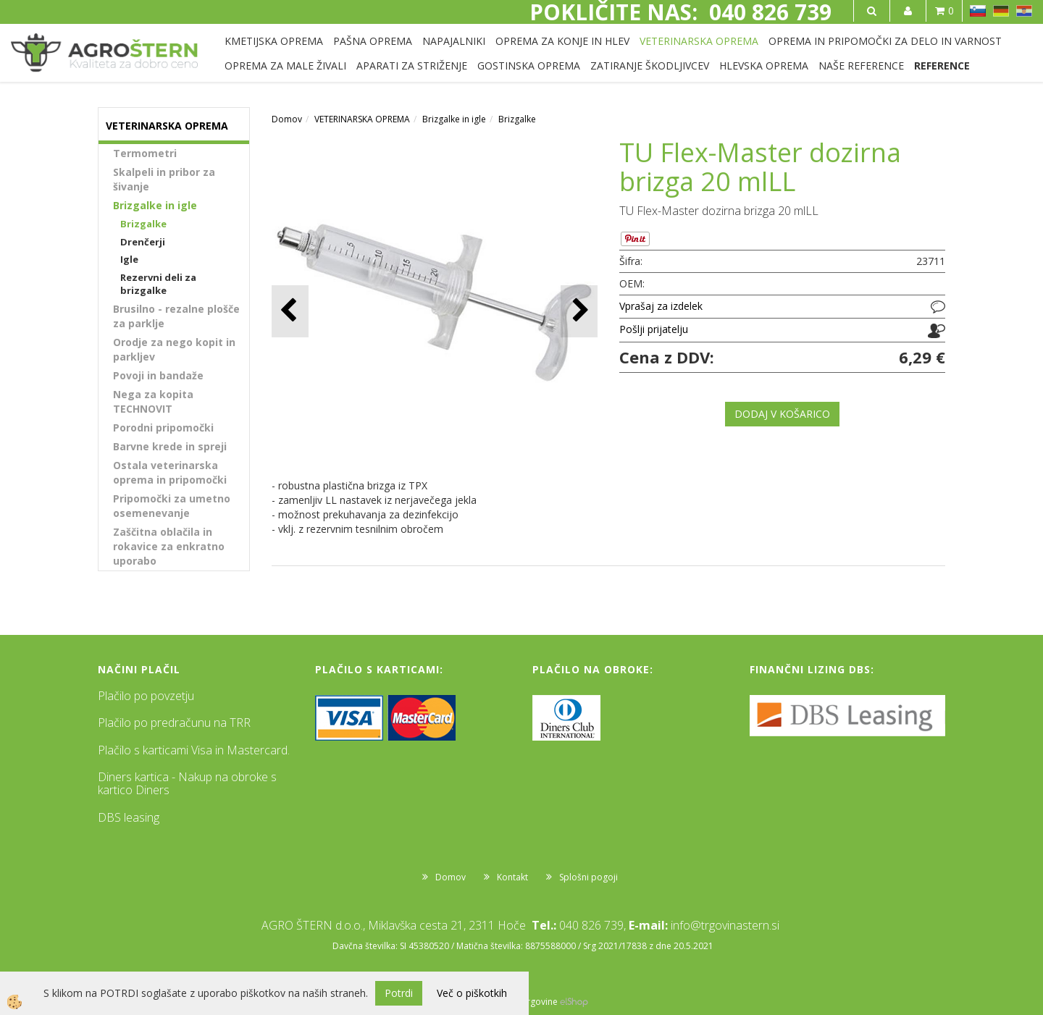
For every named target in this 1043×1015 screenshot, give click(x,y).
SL (978, 11)
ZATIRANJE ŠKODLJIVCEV (649, 65)
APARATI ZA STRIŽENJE (411, 65)
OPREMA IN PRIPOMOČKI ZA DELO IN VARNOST (885, 41)
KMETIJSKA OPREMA (274, 41)
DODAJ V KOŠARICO (782, 414)
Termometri (145, 153)
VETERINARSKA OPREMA (699, 41)
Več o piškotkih (472, 993)
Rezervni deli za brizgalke (158, 284)
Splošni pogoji (588, 877)
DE (1001, 11)
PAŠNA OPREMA (372, 41)
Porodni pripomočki (163, 427)
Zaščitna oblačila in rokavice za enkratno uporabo (169, 546)
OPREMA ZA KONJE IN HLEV (562, 41)
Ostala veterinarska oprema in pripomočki (170, 472)
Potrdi (399, 993)
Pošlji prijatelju (653, 329)
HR (1024, 11)
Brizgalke (143, 223)
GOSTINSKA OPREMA (528, 65)
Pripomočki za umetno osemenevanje (171, 506)
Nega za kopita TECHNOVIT (153, 401)
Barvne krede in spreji (170, 446)
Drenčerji (142, 241)
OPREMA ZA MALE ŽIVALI (285, 65)
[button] (579, 311)
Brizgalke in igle (155, 205)
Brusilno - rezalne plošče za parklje (176, 316)
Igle (129, 259)
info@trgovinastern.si (725, 925)
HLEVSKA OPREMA (763, 65)
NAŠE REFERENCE (861, 65)
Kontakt (512, 877)
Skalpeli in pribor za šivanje (164, 179)
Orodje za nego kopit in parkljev (174, 349)
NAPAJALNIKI (453, 41)
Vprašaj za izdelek (661, 306)
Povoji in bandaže (158, 375)
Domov (287, 119)
